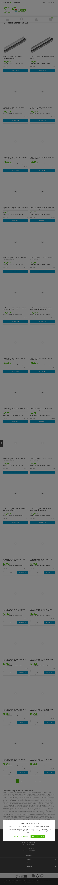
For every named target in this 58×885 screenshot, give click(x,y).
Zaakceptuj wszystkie (38, 836)
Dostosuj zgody (25, 836)
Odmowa (16, 836)
